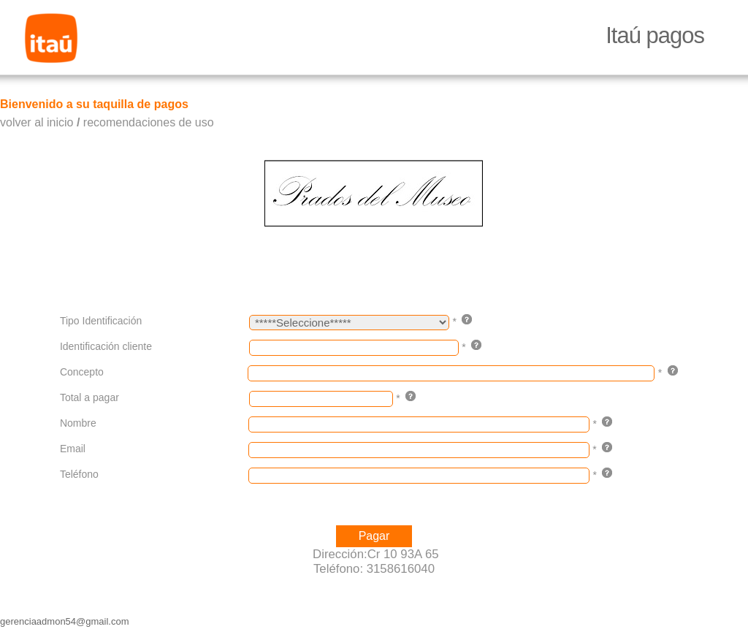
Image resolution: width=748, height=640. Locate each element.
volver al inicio (36, 122)
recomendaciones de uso (148, 122)
